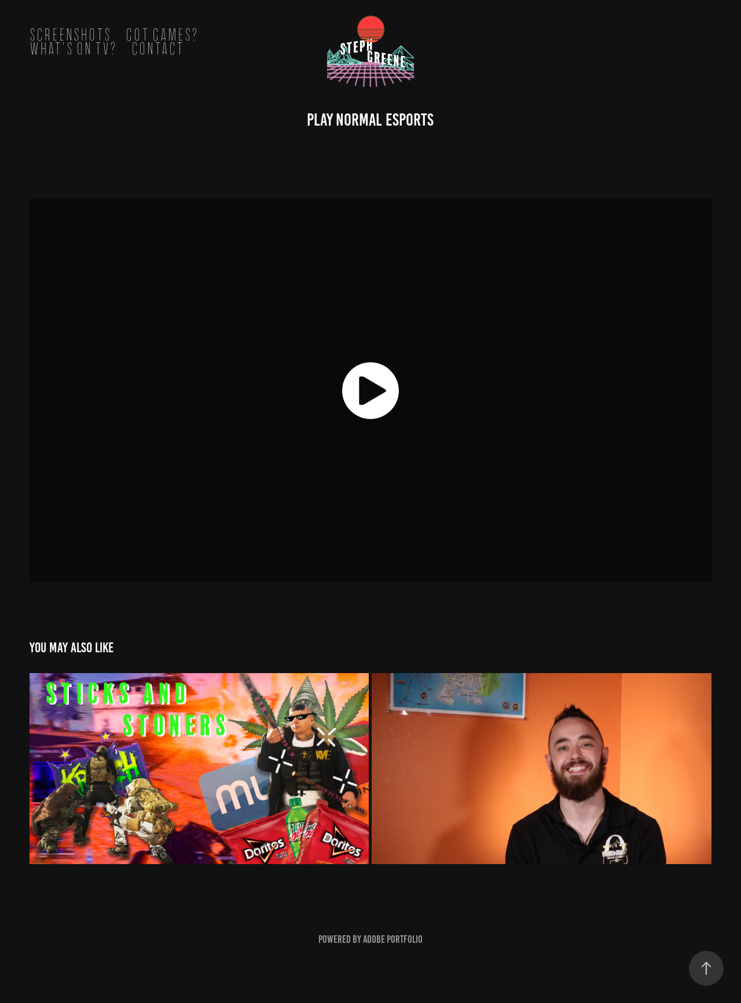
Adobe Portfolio (393, 939)
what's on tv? (73, 48)
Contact (157, 48)
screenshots (70, 35)
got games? (162, 35)
